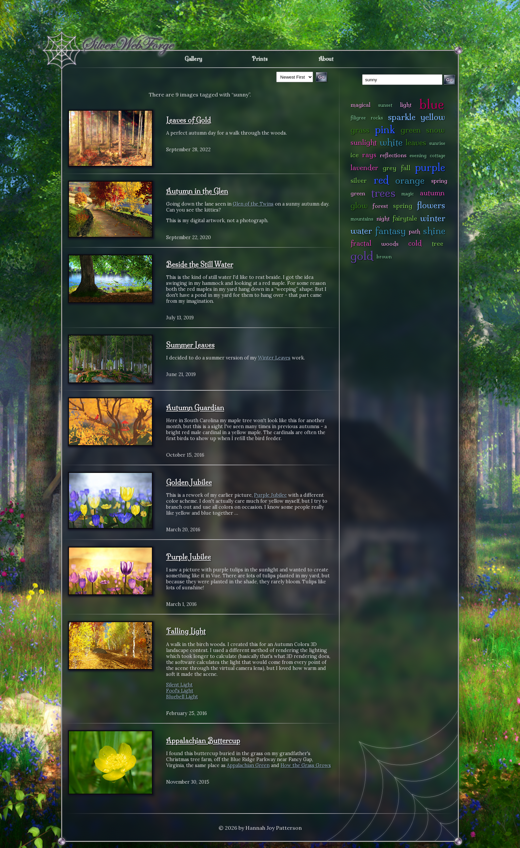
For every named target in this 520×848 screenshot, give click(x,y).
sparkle (402, 116)
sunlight (364, 142)
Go (449, 79)
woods (390, 243)
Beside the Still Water (199, 264)
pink (385, 129)
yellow (433, 116)
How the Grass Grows (306, 765)
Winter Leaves (274, 358)
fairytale (405, 218)
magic (407, 194)
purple (430, 167)
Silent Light (179, 685)
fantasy (390, 230)
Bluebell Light (182, 697)
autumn (432, 192)
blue (431, 104)
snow (435, 130)
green (411, 130)
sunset (385, 105)
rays (369, 154)
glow (359, 205)
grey (389, 168)
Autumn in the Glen (197, 191)
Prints (260, 58)
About (326, 58)
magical (360, 104)
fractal (361, 243)
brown (384, 257)
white (391, 142)
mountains (362, 219)
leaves (416, 142)
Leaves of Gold (188, 120)
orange (409, 180)
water (361, 230)
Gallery (193, 58)
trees (383, 193)
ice (355, 155)
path (414, 231)
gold (362, 256)
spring (402, 206)
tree (437, 243)
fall (406, 168)
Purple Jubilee (270, 495)
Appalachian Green (248, 765)
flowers (431, 205)
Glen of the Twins (253, 204)
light (406, 104)
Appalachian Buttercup (203, 740)
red (381, 179)
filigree (358, 118)
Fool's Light (179, 691)
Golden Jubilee (189, 482)
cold (415, 243)
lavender (364, 167)
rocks (377, 118)
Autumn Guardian (195, 407)
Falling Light (186, 631)
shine (434, 230)
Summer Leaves (190, 345)
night (383, 218)
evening (418, 156)
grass (360, 130)
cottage (437, 156)
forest (380, 205)
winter (432, 218)
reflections (393, 155)
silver (359, 180)
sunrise (437, 143)
